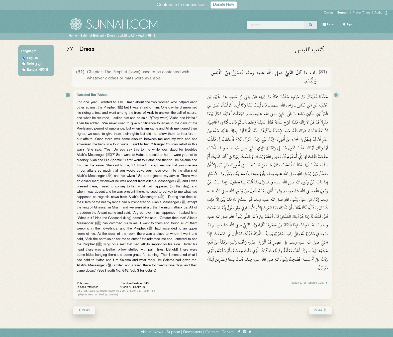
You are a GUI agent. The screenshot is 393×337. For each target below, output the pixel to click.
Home (73, 35)
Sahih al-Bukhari (92, 35)
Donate (228, 332)
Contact (212, 332)
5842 (84, 310)
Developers (192, 332)
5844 (320, 310)
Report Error (298, 282)
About (146, 332)
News (158, 332)
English (32, 58)
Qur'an (328, 12)
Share (312, 282)
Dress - (121, 35)
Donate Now (223, 5)
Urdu (35, 63)
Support (173, 332)
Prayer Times (361, 12)
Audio (378, 12)
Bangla (37, 69)
